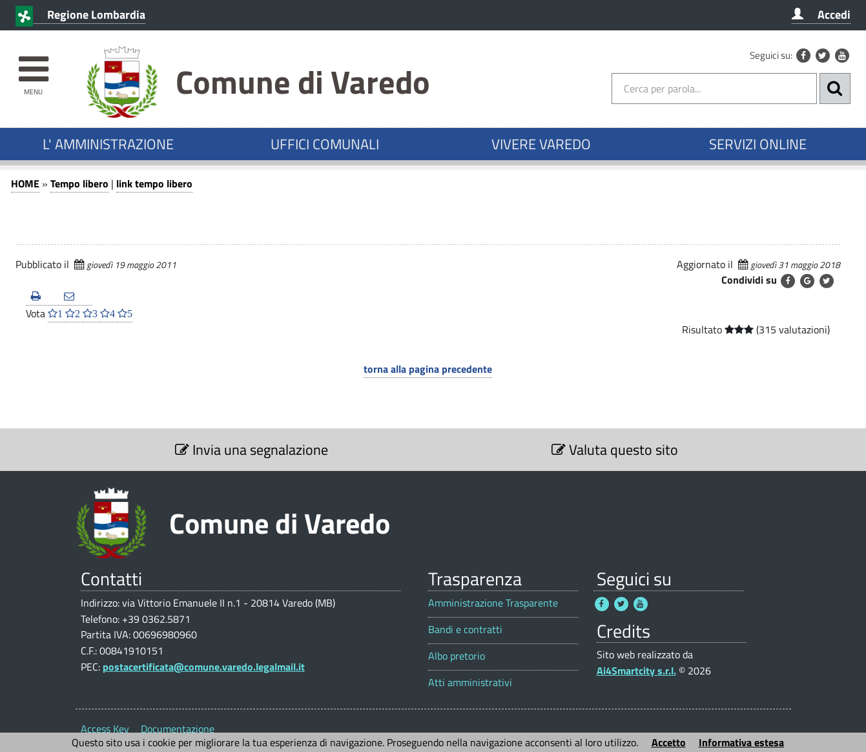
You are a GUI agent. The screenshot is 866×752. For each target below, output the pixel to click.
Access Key (105, 728)
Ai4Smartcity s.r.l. (636, 670)
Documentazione (177, 728)
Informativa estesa (741, 742)
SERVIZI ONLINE (758, 144)
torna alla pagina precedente (428, 369)
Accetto (669, 742)
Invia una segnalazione (251, 449)
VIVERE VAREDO (541, 144)
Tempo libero (79, 183)
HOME (25, 183)
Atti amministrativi (470, 682)
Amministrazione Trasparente (493, 603)
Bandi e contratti (465, 629)
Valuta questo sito (615, 449)
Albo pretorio (456, 656)
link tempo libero (154, 183)
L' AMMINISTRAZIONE (108, 144)
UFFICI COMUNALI (325, 144)
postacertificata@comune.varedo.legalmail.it (204, 666)
